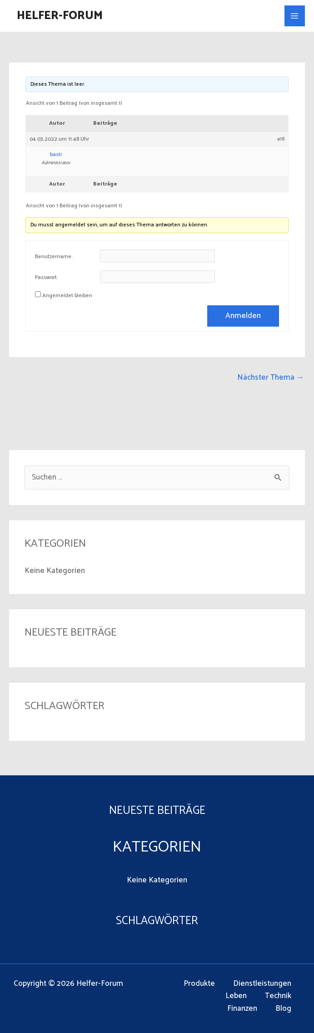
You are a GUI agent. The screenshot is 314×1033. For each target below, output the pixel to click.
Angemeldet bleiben (67, 296)
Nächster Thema (270, 377)
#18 (280, 139)
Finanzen (242, 1009)
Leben (236, 996)
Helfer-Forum (60, 15)
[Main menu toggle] (294, 15)
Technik (278, 996)
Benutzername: (54, 257)
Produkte (199, 984)
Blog (283, 1009)
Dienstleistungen (262, 984)
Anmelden (243, 315)
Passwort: (46, 278)
